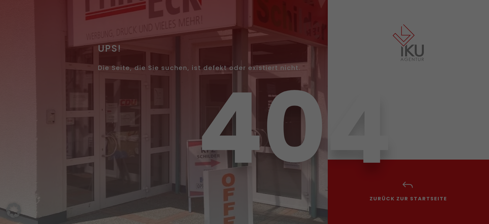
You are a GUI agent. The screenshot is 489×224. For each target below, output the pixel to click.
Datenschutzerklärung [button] (247, 210)
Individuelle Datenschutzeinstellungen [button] (244, 195)
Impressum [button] (277, 210)
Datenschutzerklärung (153, 131)
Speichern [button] (304, 158)
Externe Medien (273, 64)
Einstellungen (176, 137)
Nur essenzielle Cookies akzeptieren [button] (244, 176)
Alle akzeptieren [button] (184, 158)
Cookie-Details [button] (215, 210)
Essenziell (266, 31)
